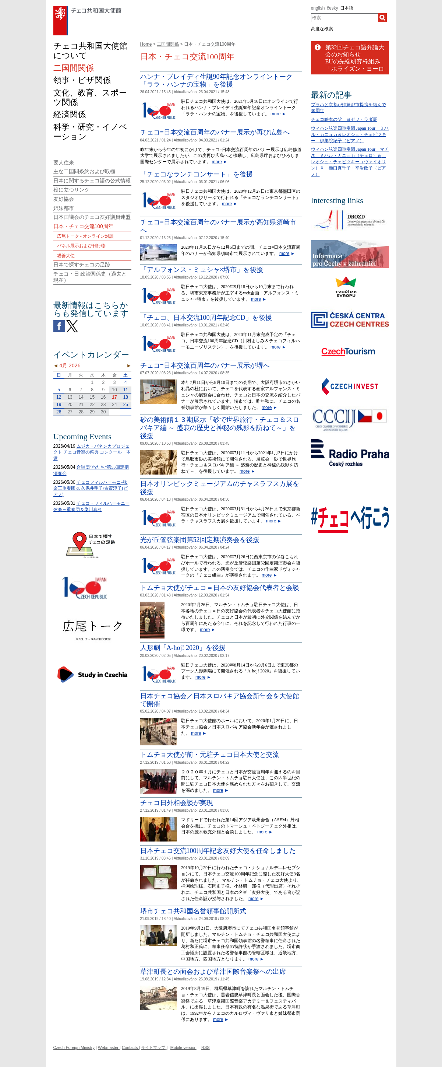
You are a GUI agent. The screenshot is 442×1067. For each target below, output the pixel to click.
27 (69, 411)
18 (125, 397)
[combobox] (344, 17)
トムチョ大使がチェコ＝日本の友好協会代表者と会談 (219, 587)
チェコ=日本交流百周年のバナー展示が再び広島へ (215, 132)
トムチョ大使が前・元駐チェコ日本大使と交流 (209, 754)
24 (114, 404)
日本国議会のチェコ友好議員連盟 (92, 217)
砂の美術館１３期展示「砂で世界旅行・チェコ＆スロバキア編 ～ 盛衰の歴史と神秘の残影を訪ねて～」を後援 (219, 427)
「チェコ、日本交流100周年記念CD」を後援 (206, 317)
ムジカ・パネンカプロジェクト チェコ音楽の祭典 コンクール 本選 (92, 452)
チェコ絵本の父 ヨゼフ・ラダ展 (344, 119)
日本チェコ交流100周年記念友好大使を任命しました (218, 850)
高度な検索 (322, 29)
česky (332, 8)
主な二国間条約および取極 (84, 171)
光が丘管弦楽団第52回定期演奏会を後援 (199, 539)
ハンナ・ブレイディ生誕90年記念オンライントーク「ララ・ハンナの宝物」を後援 (216, 80)
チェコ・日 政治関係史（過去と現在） (90, 277)
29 (92, 411)
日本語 (346, 8)
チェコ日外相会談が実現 (176, 803)
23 (103, 404)
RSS (205, 1047)
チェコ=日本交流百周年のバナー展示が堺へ (205, 365)
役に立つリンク (71, 190)
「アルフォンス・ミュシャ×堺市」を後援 (201, 269)
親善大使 (66, 255)
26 (58, 411)
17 (114, 397)
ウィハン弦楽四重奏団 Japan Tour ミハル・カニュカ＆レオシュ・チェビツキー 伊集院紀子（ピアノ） (350, 134)
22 (92, 404)
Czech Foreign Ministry (74, 1047)
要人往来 (63, 162)
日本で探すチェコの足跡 (81, 264)
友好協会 (63, 199)
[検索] (382, 17)
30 (103, 411)
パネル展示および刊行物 (81, 245)
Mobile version (183, 1047)
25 (125, 404)
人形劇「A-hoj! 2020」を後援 (183, 647)
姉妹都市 (63, 208)
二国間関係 (168, 44)
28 (81, 411)
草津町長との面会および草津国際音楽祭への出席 (213, 971)
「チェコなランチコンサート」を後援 (196, 174)
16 (103, 397)
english (318, 8)
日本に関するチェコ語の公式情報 (92, 180)
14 (81, 397)
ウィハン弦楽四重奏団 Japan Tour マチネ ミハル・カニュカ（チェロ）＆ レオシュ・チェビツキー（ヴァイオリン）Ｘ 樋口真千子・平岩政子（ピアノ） (350, 161)
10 (114, 389)
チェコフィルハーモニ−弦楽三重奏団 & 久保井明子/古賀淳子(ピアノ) (90, 488)
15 (92, 397)
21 (81, 404)
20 (69, 404)
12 (58, 397)
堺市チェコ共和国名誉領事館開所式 (193, 911)
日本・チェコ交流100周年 (83, 226)
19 (58, 404)
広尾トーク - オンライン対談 (85, 236)
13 (69, 397)
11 (125, 389)
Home (146, 44)
